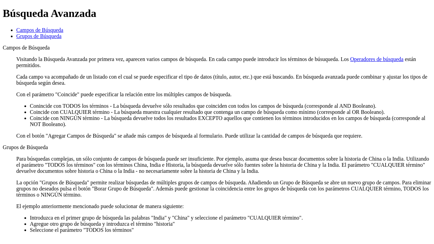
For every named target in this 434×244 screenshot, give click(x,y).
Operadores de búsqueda (376, 59)
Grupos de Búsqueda (38, 36)
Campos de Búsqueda (39, 30)
